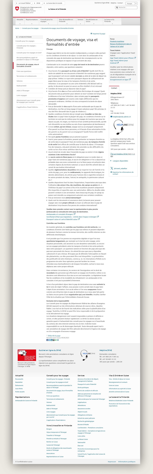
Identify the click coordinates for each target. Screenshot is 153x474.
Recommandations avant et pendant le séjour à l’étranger (59, 386)
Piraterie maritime (117, 41)
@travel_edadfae (120, 168)
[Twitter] (50, 340)
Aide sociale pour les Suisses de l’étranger (91, 399)
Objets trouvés (82, 412)
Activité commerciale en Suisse (119, 392)
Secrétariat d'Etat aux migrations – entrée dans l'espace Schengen (72, 217)
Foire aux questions (52, 396)
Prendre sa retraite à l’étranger (56, 438)
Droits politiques (83, 387)
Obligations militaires (85, 415)
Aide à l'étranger (52, 408)
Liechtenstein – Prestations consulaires (90, 428)
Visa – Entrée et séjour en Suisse (119, 379)
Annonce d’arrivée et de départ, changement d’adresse (88, 380)
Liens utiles (81, 436)
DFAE (38, 3)
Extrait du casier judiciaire (86, 418)
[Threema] (54, 340)
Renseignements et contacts (118, 382)
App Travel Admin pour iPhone (123, 58)
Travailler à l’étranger (53, 435)
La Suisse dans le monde (54, 3)
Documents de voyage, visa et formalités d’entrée (59, 392)
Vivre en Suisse (114, 385)
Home (17, 28)
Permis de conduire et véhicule (88, 391)
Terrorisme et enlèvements (55, 399)
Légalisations (82, 402)
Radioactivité (50, 405)
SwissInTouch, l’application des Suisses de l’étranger (91, 455)
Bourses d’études (83, 424)
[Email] (58, 340)
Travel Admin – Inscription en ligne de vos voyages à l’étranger (91, 432)
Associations (50, 453)
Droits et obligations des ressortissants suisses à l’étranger (59, 449)
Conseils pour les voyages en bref (57, 382)
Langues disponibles (120, 161)
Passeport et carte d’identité (87, 384)
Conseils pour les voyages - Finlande (58, 379)
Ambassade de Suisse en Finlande (26, 400)
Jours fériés (19, 388)
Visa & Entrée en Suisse (94, 22)
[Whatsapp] (56, 340)
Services (80, 22)
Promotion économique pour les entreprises (88, 450)
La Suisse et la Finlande (112, 22)
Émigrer (49, 429)
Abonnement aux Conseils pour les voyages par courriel (60, 416)
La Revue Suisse (83, 439)
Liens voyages (50, 412)
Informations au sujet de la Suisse (120, 388)
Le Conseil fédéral (24, 3)
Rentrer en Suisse (52, 442)
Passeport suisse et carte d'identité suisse (63, 219)
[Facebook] (47, 340)
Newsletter (19, 382)
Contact (113, 88)
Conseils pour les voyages (48, 22)
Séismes (49, 402)
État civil (80, 446)
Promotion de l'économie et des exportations (119, 405)
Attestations (82, 405)
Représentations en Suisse (54, 456)
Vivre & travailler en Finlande (67, 22)
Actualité (19, 22)
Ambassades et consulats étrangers (60, 214)
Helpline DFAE (105, 350)
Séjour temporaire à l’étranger (56, 432)
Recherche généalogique (86, 421)
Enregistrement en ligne (120, 80)
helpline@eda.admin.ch (122, 117)
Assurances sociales (84, 408)
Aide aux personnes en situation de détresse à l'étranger (89, 395)
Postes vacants (20, 392)
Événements (19, 385)
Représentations (32, 22)
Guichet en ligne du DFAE (50, 350)
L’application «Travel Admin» (56, 420)
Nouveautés (19, 379)
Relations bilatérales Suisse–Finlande (121, 400)
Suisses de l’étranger (53, 445)
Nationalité (81, 442)
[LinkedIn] (52, 340)
